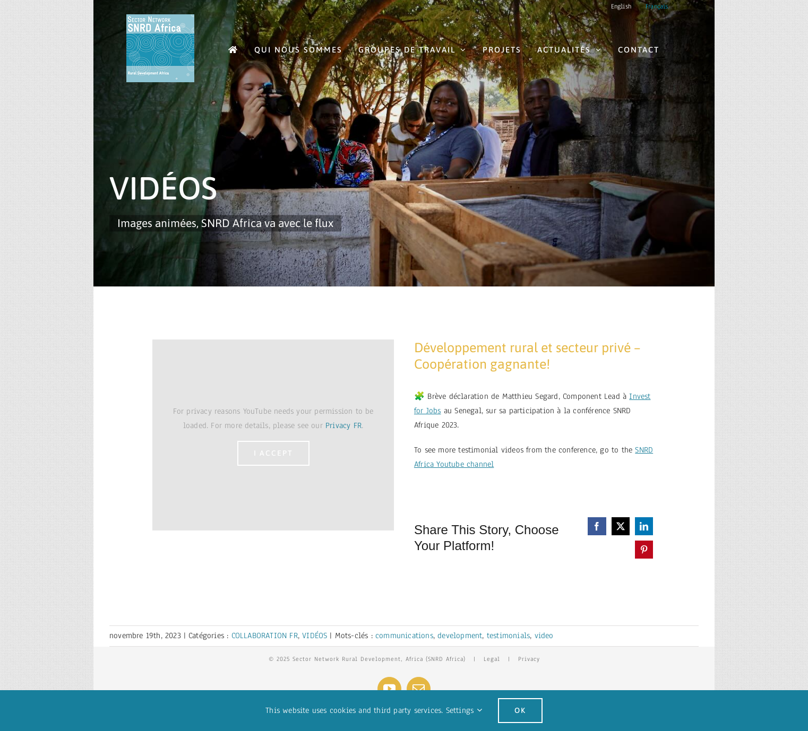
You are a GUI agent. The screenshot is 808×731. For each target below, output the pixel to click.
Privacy (529, 659)
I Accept (273, 453)
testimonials (508, 635)
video (544, 635)
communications (404, 635)
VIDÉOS (314, 635)
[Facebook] (596, 526)
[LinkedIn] (644, 526)
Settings (464, 710)
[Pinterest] (644, 549)
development (459, 635)
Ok (520, 710)
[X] (620, 526)
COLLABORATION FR (264, 635)
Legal (492, 659)
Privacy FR (343, 425)
